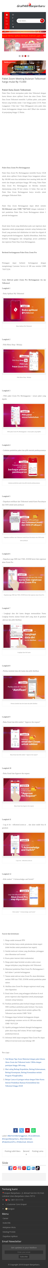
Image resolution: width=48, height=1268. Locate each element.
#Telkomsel (21, 1142)
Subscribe (24, 1256)
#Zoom (30, 1142)
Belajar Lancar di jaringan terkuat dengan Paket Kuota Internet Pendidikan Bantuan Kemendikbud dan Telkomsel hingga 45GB (24, 1083)
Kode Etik (6, 1223)
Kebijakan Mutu (9, 1227)
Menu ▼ (13, 20)
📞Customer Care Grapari (16, 1204)
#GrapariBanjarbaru (10, 1139)
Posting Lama (37, 1151)
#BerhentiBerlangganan (17, 1136)
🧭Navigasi (9, 1209)
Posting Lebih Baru (12, 1151)
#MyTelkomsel (26, 1139)
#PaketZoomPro (9, 1142)
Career (5, 1218)
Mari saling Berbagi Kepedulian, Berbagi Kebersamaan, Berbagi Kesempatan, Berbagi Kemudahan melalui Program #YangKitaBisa (25, 1072)
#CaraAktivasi (34, 1136)
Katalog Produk (9, 1232)
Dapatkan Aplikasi (10, 1236)
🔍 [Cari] (42, 21)
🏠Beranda (7, 20)
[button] (15, 1130)
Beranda (26, 1152)
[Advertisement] (24, 140)
